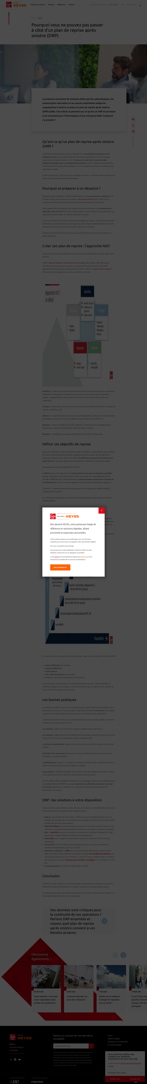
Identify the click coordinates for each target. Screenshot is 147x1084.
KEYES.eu (83, 558)
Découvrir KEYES (61, 568)
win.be (58, 558)
